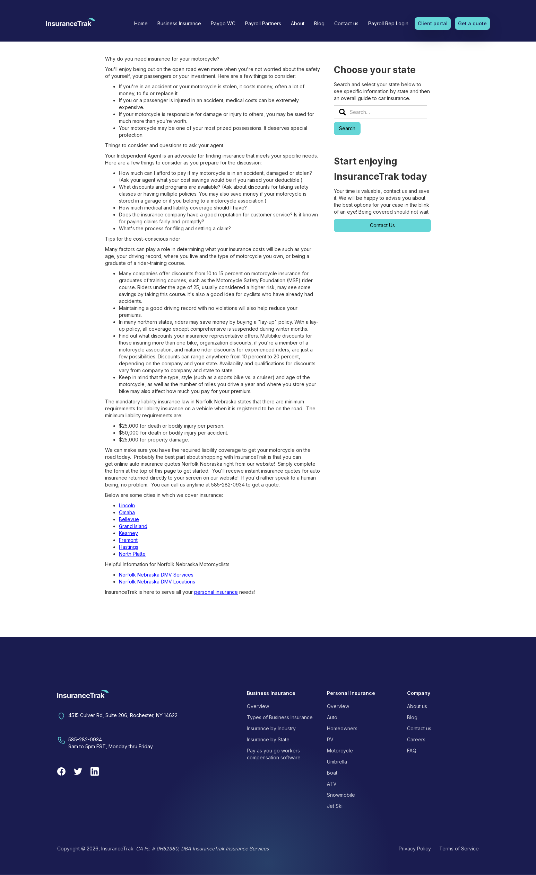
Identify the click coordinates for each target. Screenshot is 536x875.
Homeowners (342, 728)
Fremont (128, 540)
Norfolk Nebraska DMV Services (156, 575)
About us (417, 706)
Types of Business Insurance (280, 717)
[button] (179, 23)
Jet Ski (335, 806)
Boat (332, 773)
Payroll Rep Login (388, 23)
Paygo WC (223, 23)
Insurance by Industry (271, 728)
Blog (319, 23)
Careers (416, 739)
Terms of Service (459, 848)
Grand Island (133, 526)
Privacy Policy (415, 848)
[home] (70, 24)
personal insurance (216, 592)
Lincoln (127, 505)
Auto (332, 717)
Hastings (128, 547)
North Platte (132, 554)
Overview (258, 706)
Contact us (346, 23)
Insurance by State (268, 739)
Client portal (433, 23)
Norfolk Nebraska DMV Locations (157, 581)
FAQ (411, 750)
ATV (332, 784)
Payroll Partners (263, 23)
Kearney (128, 533)
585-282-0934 (85, 739)
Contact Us (382, 225)
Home (141, 23)
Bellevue (129, 519)
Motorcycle (340, 750)
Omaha (127, 512)
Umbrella (337, 762)
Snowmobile (341, 795)
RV (330, 739)
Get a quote (472, 23)
